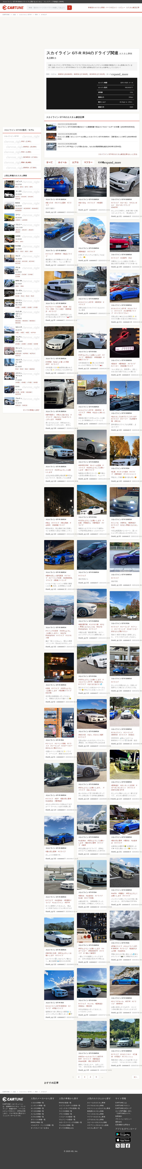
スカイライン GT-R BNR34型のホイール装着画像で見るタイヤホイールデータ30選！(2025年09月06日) (96, 127)
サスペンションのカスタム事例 (98, 1108)
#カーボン (124, 203)
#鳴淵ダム (87, 523)
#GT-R (67, 903)
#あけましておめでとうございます (124, 416)
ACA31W (18, 208)
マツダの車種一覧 (37, 1111)
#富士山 (117, 421)
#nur (130, 258)
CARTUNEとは (121, 1103)
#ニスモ (90, 1004)
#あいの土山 (91, 790)
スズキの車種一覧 (37, 1117)
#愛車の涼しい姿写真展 (54, 576)
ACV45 (17, 263)
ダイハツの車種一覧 (38, 1119)
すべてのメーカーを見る (40, 1128)
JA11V (24, 230)
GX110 (17, 198)
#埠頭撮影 (98, 357)
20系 (22, 332)
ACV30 (17, 261)
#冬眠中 (58, 419)
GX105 (30, 196)
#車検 (89, 412)
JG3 (26, 251)
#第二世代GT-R (94, 1061)
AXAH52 (35, 208)
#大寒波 (49, 362)
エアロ (75, 162)
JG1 (16, 251)
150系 (29, 307)
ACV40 (31, 261)
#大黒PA (123, 258)
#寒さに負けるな (62, 415)
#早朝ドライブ (116, 946)
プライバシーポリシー (123, 1119)
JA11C (17, 230)
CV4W (30, 274)
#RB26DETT (93, 951)
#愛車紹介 (82, 251)
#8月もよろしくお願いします (89, 948)
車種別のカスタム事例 (96, 7)
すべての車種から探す (31, 410)
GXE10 (17, 405)
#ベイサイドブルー (122, 313)
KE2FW (18, 394)
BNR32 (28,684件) (65, 74)
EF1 (16, 187)
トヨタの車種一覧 (37, 1103)
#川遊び (117, 1057)
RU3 (32, 296)
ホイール (62, 162)
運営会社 (118, 1122)
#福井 (84, 845)
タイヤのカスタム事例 (95, 1105)
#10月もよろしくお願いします (89, 680)
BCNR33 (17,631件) (97, 74)
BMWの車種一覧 (37, 1122)
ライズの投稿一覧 (65, 1111)
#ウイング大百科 (52, 631)
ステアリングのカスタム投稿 (97, 1125)
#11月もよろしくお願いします (89, 520)
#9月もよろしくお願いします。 (90, 788)
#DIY (48, 364)
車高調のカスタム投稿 (95, 1111)
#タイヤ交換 (88, 898)
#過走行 (114, 364)
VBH (22, 286)
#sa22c (114, 893)
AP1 (16, 241)
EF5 (31, 187)
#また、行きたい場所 (95, 735)
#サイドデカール (117, 1001)
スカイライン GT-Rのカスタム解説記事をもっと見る (117, 154)
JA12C (30, 230)
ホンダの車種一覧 (37, 1108)
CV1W (17, 274)
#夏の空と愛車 (65, 799)
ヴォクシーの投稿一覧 (67, 1119)
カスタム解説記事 (132, 7)
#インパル (115, 523)
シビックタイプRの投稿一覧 (69, 1108)
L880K (17, 220)
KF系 (22, 392)
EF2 (21, 187)
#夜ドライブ (89, 470)
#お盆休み (49, 801)
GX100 (23, 196)
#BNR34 (58, 254)
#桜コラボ (49, 203)
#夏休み (127, 840)
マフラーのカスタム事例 (96, 1117)
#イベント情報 (60, 743)
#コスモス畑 (93, 624)
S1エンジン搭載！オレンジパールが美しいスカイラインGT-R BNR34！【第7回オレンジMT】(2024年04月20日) (97, 138)
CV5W (17, 276)
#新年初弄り (50, 415)
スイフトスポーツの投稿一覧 (69, 1105)
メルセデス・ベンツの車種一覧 (42, 1125)
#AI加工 (131, 735)
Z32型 (17, 344)
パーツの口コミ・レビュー (115, 7)
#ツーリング (124, 627)
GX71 (17, 196)
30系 (27, 332)
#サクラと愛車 (60, 203)
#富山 (48, 523)
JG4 (31, 251)
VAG (17, 286)
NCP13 (17, 355)
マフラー (88, 162)
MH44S (18, 323)
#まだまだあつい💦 (95, 684)
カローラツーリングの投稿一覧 (70, 1122)
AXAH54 (18, 210)
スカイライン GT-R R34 (87, 352)
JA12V (17, 232)
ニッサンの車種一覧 (38, 1105)
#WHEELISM (83, 465)
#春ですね (82, 203)
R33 (21, 369)
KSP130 (18, 353)
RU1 (22, 296)
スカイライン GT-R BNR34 (56, 199)
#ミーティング (120, 629)
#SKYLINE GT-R (117, 790)
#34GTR (114, 207)
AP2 (21, 241)
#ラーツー (124, 419)
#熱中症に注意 (51, 953)
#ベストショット (130, 474)
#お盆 (80, 898)
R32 (16, 369)
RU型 (17, 296)
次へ (135, 1077)
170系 (35, 307)
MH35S (32, 321)
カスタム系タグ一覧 (94, 1128)
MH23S (18, 321)
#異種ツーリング (60, 580)
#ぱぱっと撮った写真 (61, 362)
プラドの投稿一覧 (65, 1114)
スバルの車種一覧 (37, 1114)
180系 (35, 382)
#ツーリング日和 (55, 578)
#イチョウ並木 (122, 472)
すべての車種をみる (66, 1128)
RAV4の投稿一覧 (65, 1103)
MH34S (25, 321)
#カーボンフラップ (123, 205)
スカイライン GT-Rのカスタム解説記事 (65, 117)
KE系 (17, 392)
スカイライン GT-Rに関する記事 (67, 124)
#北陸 (48, 688)
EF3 (26, 187)
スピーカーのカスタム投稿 (97, 1122)
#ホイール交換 (95, 465)
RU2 (27, 296)
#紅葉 (113, 472)
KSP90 (25, 353)
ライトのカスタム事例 (95, 1114)
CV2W (24, 274)
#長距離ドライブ (126, 366)
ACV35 (24, 261)
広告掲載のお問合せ (122, 1125)
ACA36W (27, 208)
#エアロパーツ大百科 (53, 307)
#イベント (49, 743)
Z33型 (24, 344)
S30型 (36, 344)
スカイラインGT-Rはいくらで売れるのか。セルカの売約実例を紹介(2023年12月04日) (89, 146)
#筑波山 (81, 1006)
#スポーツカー (125, 1054)
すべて (117, 74)
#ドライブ (91, 203)
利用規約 (118, 1116)
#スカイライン (116, 732)
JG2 (21, 251)
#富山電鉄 (64, 523)
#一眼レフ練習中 (89, 953)
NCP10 (32, 353)
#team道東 (82, 1061)
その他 (109, 162)
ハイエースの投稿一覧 (67, 1117)
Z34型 (30, 344)
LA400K (25, 220)
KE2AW (29, 392)
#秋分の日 (82, 735)
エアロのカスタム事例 (95, 1119)
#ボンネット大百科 (127, 785)
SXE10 (24, 405)
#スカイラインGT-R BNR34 (56, 1006)
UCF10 (33, 332)
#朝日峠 (89, 1006)
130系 (17, 307)
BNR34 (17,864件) (81, 74)
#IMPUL (123, 523)
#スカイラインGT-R (85, 302)
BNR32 (32, 369)
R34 (26, 369)
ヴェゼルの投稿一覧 (66, 1125)
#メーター (115, 366)
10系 (17, 332)
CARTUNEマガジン (122, 1105)
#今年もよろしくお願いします (89, 355)
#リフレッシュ (127, 1057)
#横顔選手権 (83, 624)
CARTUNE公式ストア (123, 1108)
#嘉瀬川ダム (98, 682)
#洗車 (65, 307)
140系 (23, 307)
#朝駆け (121, 893)
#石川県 (49, 693)
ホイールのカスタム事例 (96, 1103)
